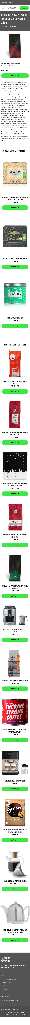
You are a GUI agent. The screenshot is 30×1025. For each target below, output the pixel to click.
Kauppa (24, 8)
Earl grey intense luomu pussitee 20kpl (15, 259)
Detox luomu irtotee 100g (15, 318)
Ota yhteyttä (14, 1012)
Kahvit (5, 27)
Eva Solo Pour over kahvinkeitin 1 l (15, 881)
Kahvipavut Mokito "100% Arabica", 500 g (15, 681)
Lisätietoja (15, 75)
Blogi (5, 989)
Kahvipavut (12, 27)
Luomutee (7, 986)
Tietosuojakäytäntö (11, 1014)
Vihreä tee (7, 982)
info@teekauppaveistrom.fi (8, 2)
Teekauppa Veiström (10, 979)
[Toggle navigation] (3, 7)
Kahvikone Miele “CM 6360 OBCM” (15, 781)
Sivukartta (21, 1014)
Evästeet (21, 1012)
